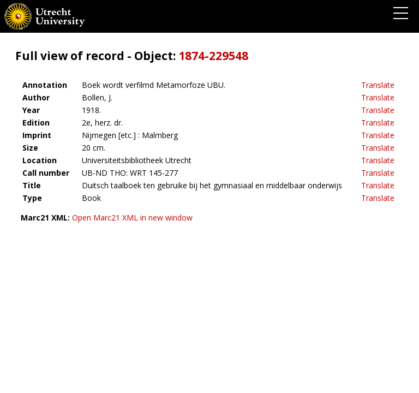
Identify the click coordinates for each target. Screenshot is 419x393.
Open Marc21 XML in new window (132, 217)
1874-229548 (213, 55)
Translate (377, 85)
